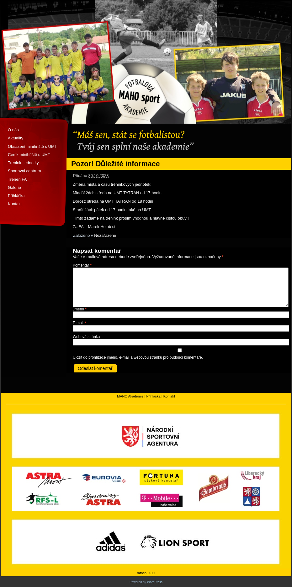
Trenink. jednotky (23, 162)
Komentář (82, 265)
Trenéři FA (17, 179)
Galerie (14, 187)
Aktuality (15, 138)
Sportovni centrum (24, 171)
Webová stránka (86, 337)
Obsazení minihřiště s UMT (32, 146)
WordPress (154, 582)
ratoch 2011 (146, 573)
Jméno (80, 309)
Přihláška (16, 195)
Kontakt (15, 203)
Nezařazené (105, 235)
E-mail (79, 323)
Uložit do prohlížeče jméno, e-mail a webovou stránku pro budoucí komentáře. (138, 357)
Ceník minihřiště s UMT (29, 154)
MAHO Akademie (130, 396)
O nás (13, 129)
